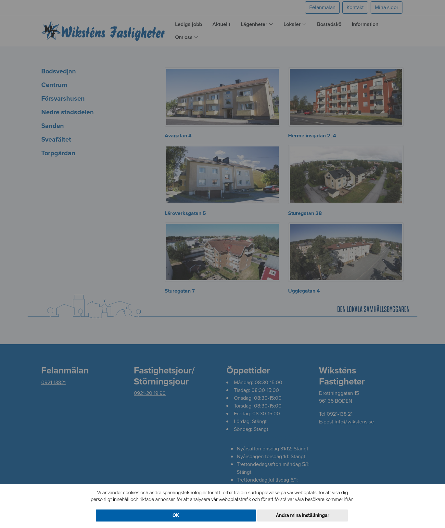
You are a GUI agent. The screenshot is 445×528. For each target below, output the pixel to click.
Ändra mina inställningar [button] (302, 515)
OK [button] (175, 515)
